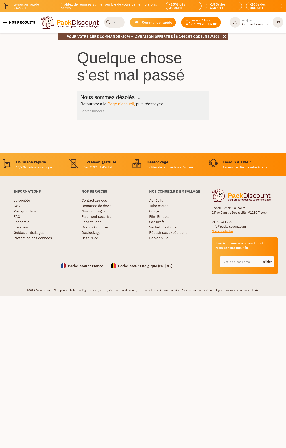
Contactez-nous (94, 200)
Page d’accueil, (121, 104)
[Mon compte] (249, 22)
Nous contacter (222, 231)
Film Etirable (159, 216)
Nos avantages (93, 211)
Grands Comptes (95, 227)
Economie (21, 222)
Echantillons (91, 222)
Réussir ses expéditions (168, 232)
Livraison (21, 227)
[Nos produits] (19, 22)
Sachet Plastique (163, 227)
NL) (169, 266)
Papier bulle (158, 238)
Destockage (91, 232)
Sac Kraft (156, 222)
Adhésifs (156, 200)
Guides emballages (29, 232)
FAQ (17, 216)
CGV (17, 205)
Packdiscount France (85, 266)
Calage (154, 211)
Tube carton (158, 205)
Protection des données (33, 238)
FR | (163, 266)
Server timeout (92, 111)
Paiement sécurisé (97, 216)
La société (22, 200)
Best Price (90, 238)
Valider (267, 262)
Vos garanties (25, 211)
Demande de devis (96, 205)
